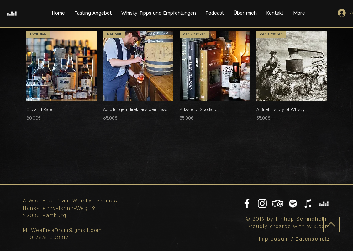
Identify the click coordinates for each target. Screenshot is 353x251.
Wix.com (318, 226)
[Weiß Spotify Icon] (293, 203)
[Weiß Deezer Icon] (12, 13)
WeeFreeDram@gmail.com (66, 230)
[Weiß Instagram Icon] (262, 203)
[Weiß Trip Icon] (277, 203)
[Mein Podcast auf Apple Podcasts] (308, 203)
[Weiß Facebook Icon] (247, 203)
